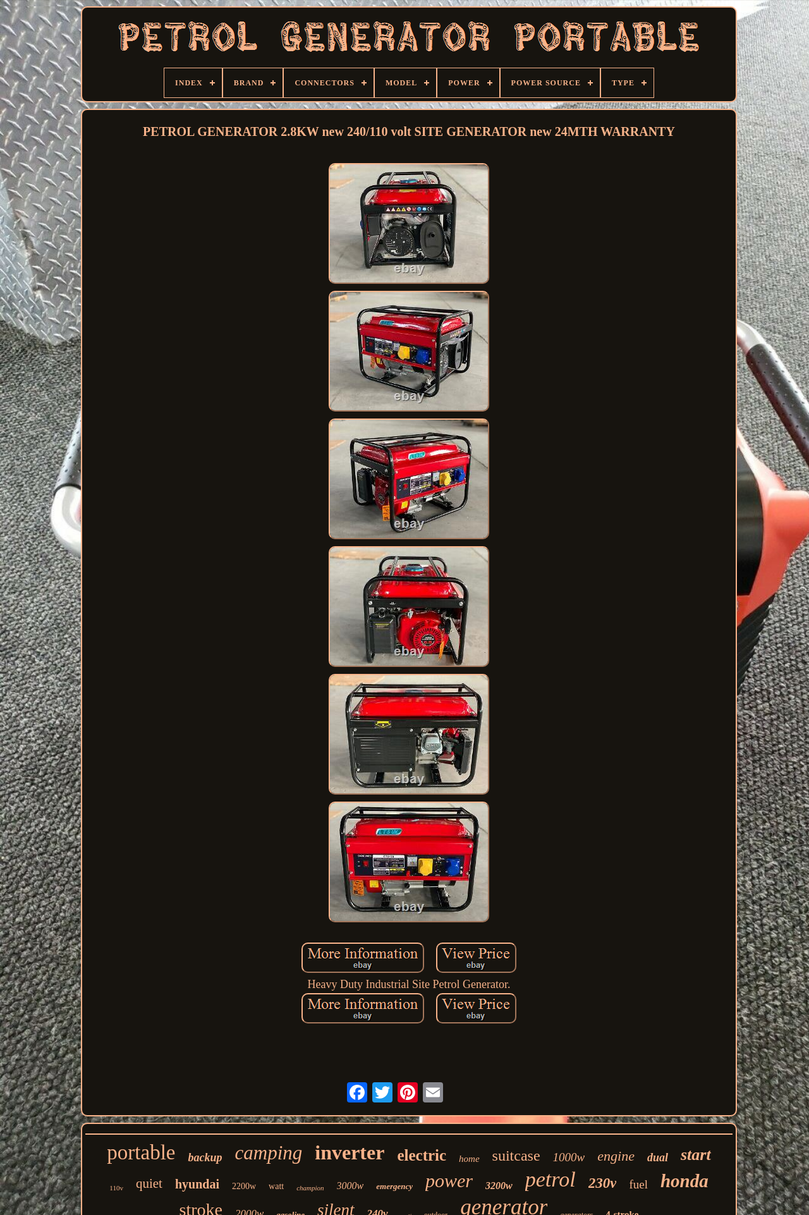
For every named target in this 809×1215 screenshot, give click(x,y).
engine (616, 1156)
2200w (244, 1186)
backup (205, 1157)
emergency (394, 1186)
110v (116, 1188)
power (449, 1180)
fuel (638, 1184)
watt (276, 1186)
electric (421, 1155)
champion (310, 1188)
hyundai (197, 1184)
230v (602, 1183)
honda (684, 1181)
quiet (149, 1183)
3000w (350, 1185)
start (696, 1154)
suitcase (516, 1155)
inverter (349, 1152)
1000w (569, 1157)
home (469, 1159)
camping (268, 1153)
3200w (499, 1185)
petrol (550, 1179)
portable (141, 1152)
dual (657, 1157)
